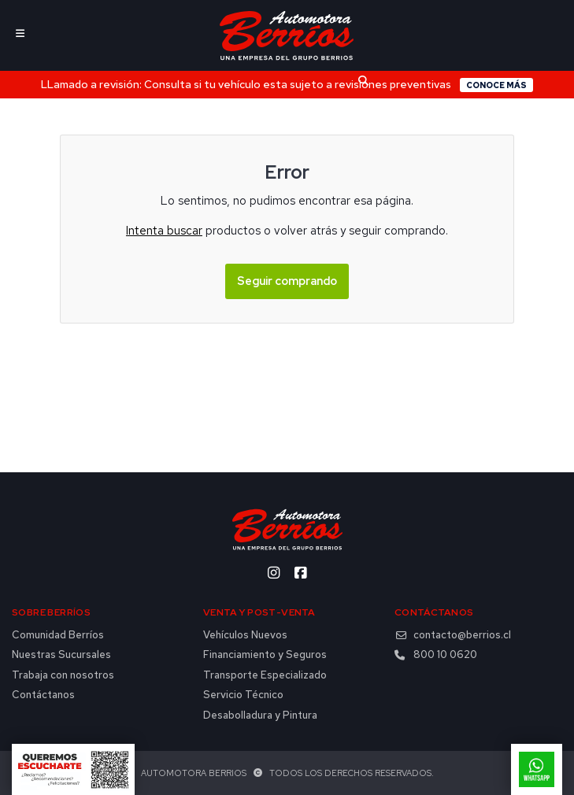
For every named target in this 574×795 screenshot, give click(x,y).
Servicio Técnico (243, 695)
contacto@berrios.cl (452, 635)
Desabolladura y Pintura (260, 715)
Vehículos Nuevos (245, 635)
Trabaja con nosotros (63, 675)
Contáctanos (43, 695)
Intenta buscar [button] (164, 230)
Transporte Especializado (265, 675)
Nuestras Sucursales (61, 655)
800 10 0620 (435, 655)
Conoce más (496, 85)
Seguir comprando (287, 280)
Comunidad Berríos (58, 635)
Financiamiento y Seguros (265, 655)
